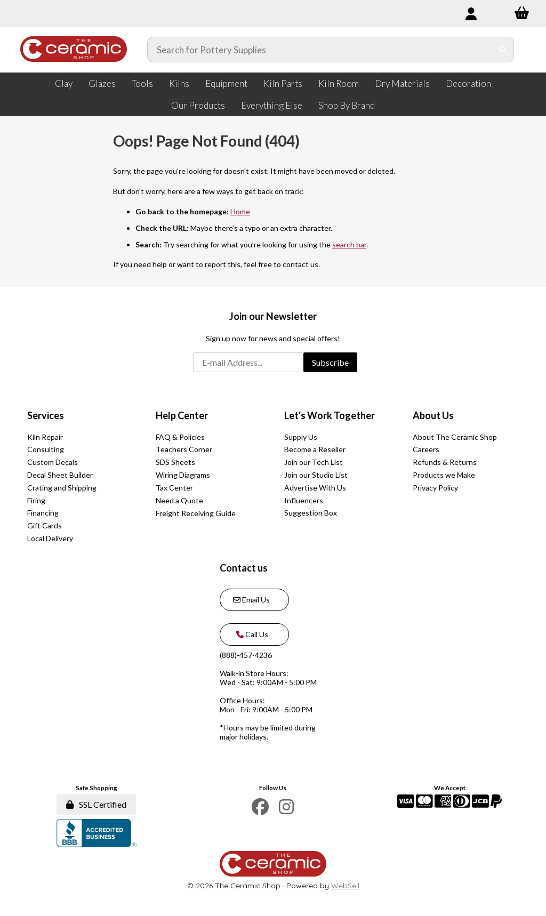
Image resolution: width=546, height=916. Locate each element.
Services (45, 415)
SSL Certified (96, 804)
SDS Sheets (175, 462)
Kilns (179, 83)
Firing (36, 500)
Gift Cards (44, 525)
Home (240, 211)
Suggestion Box (310, 512)
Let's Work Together (329, 415)
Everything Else (271, 105)
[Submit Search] (502, 49)
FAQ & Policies (180, 436)
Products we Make (444, 474)
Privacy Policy (435, 487)
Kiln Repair (45, 436)
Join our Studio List (316, 474)
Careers (426, 449)
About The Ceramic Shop (455, 436)
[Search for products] (320, 49)
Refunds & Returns (445, 462)
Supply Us (300, 436)
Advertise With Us (315, 487)
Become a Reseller (315, 449)
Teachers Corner (184, 449)
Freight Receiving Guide (196, 513)
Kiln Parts (282, 83)
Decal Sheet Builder (60, 474)
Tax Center (174, 487)
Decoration (468, 83)
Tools (142, 83)
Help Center (182, 415)
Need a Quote (179, 500)
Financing (43, 512)
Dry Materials (402, 83)
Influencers (303, 500)
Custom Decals (52, 462)
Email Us (251, 599)
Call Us (250, 634)
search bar (349, 244)
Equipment (226, 83)
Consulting (45, 449)
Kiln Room (338, 83)
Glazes (102, 83)
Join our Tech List (313, 462)
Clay (64, 83)
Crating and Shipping (62, 487)
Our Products (198, 105)
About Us (433, 415)
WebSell (345, 885)
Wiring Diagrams (183, 474)
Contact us (244, 568)
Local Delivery (50, 538)
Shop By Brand (346, 105)
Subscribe (330, 362)
